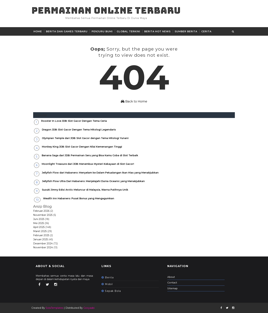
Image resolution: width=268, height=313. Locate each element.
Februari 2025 (41, 235)
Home (38, 31)
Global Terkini (128, 31)
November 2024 (43, 247)
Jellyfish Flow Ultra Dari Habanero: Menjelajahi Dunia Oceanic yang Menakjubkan (93, 181)
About (171, 277)
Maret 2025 (40, 231)
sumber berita (186, 31)
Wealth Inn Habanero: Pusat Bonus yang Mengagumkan (78, 198)
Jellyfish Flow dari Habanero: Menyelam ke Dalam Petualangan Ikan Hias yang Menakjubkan (100, 172)
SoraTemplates (54, 307)
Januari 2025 (40, 239)
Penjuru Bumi (102, 31)
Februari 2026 (41, 210)
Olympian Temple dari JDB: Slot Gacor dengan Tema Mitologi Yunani (85, 138)
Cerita (206, 31)
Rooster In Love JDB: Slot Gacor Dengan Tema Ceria (74, 120)
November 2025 (42, 215)
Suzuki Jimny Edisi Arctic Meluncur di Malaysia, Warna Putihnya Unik (85, 189)
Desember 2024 (43, 243)
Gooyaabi (89, 307)
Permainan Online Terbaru (106, 10)
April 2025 (39, 227)
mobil (109, 284)
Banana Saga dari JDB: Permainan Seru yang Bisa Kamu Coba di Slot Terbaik (90, 155)
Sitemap (172, 288)
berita (109, 277)
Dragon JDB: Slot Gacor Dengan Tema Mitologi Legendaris (79, 129)
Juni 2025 (38, 219)
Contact (172, 282)
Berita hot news (157, 31)
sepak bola (113, 291)
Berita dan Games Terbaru (67, 31)
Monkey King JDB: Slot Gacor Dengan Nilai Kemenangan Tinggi (82, 146)
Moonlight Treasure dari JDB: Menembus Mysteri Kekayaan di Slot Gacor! (88, 163)
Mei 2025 (38, 223)
